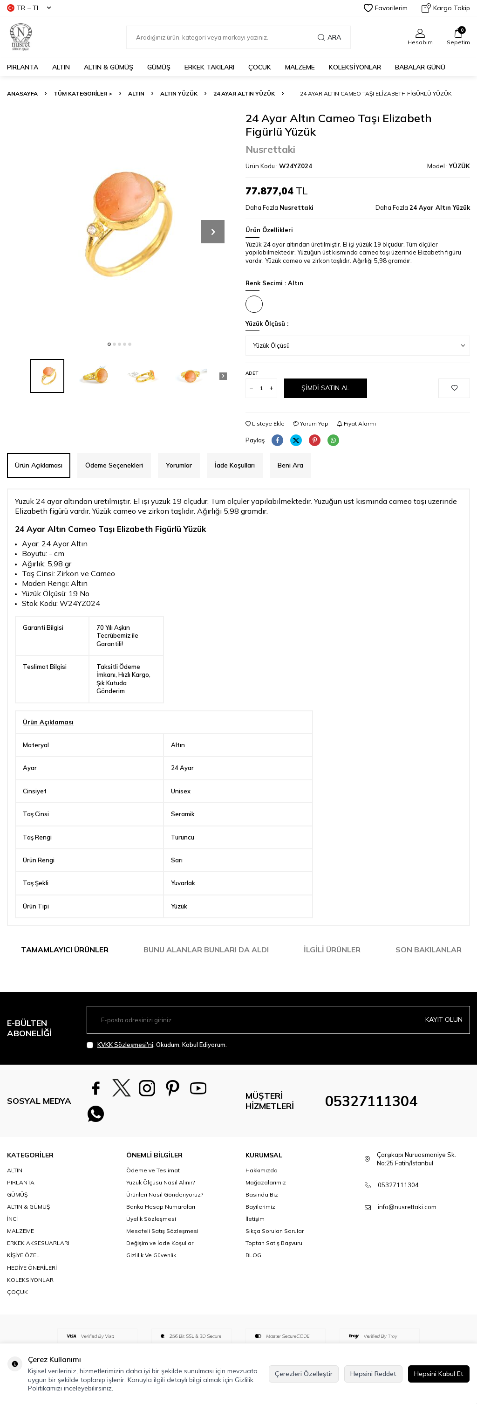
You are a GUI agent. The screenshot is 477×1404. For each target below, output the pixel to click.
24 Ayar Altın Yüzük (244, 93)
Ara (329, 37)
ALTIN (61, 67)
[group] (119, 223)
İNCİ (12, 1218)
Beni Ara (290, 465)
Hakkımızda (261, 1170)
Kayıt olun (444, 1019)
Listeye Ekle (265, 423)
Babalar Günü (420, 67)
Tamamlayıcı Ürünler (65, 949)
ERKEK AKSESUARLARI (38, 1242)
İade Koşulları (235, 465)
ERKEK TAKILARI (209, 67)
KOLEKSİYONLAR (355, 67)
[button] (109, 344)
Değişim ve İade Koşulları (160, 1242)
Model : (448, 166)
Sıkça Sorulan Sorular (274, 1230)
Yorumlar (179, 465)
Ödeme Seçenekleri (114, 465)
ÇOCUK (259, 67)
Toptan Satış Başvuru (273, 1242)
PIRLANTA (22, 67)
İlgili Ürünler (332, 949)
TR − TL (29, 8)
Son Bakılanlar (428, 949)
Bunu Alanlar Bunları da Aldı (206, 949)
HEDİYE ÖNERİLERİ (32, 1267)
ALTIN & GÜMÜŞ (108, 67)
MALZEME (300, 67)
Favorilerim (386, 8)
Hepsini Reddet (373, 1374)
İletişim (255, 1218)
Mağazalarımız (265, 1182)
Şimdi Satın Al (325, 388)
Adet (251, 373)
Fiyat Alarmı (356, 423)
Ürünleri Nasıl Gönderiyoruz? (164, 1194)
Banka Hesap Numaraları (160, 1206)
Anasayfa (22, 93)
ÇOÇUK (17, 1291)
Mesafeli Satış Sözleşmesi (162, 1230)
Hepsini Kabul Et (438, 1374)
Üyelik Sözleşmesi (151, 1218)
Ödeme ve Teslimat (153, 1170)
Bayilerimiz (260, 1206)
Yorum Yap (310, 423)
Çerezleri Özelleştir (304, 1374)
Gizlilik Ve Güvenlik (151, 1255)
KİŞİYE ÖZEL (23, 1255)
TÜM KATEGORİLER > (83, 93)
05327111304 (371, 1101)
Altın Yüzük (179, 93)
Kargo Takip (446, 8)
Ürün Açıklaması (38, 465)
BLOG (253, 1255)
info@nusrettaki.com (407, 1207)
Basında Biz (261, 1194)
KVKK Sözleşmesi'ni (125, 1044)
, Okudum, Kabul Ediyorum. (157, 1045)
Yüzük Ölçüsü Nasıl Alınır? (160, 1182)
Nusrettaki (270, 149)
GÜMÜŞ (158, 67)
